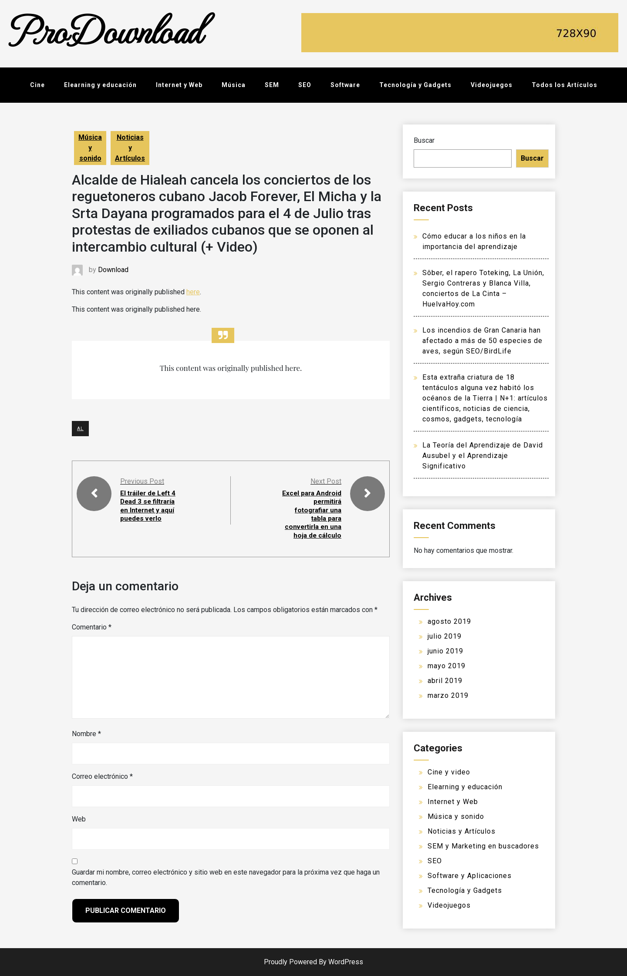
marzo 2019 (448, 695)
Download (113, 270)
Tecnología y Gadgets (415, 84)
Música (234, 84)
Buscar (424, 140)
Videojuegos (491, 84)
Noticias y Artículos (130, 147)
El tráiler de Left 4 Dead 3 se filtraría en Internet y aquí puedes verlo (149, 505)
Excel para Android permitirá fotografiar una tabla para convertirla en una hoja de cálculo (311, 514)
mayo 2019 (446, 666)
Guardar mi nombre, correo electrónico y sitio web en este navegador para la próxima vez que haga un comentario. (226, 877)
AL (80, 428)
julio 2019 (445, 636)
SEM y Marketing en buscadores (483, 846)
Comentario (91, 627)
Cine (37, 84)
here (193, 292)
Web (79, 818)
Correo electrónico (102, 776)
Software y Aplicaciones (470, 876)
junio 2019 (445, 651)
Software (345, 84)
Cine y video (449, 772)
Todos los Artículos (564, 84)
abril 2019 (445, 680)
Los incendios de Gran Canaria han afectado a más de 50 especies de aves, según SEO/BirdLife (482, 340)
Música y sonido (90, 147)
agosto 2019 (449, 621)
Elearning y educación (100, 84)
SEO (304, 84)
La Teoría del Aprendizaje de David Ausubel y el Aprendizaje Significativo (482, 455)
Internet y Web (179, 84)
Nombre (86, 733)
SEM (272, 84)
